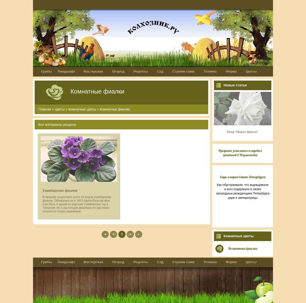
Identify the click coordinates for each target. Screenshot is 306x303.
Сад (160, 71)
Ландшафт (66, 71)
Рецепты (140, 71)
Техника (210, 71)
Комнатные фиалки (115, 109)
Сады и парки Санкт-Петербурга (243, 177)
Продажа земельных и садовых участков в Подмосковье (240, 153)
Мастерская (93, 71)
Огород (118, 71)
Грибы (46, 71)
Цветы (251, 71)
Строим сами (184, 71)
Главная (44, 109)
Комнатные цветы (82, 109)
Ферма (231, 71)
